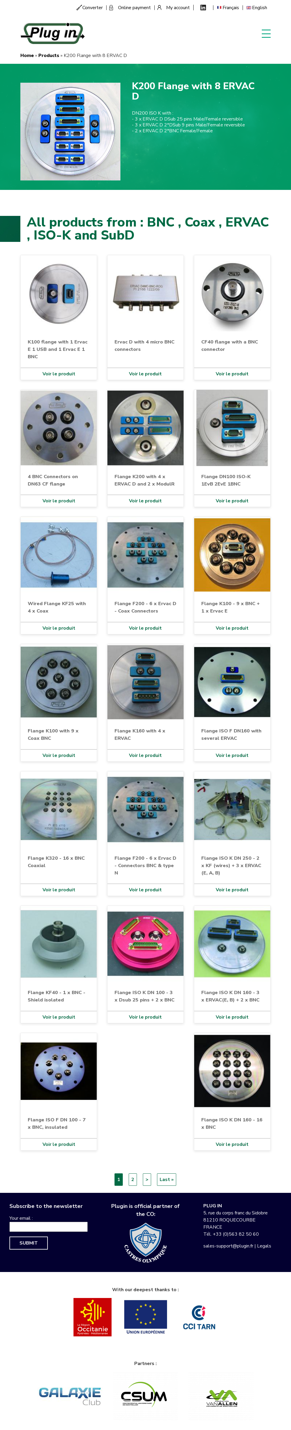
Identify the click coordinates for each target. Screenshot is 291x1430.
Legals (264, 1246)
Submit (28, 1243)
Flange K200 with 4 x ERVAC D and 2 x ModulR (144, 480)
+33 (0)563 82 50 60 (236, 1234)
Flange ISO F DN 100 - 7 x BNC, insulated (57, 1123)
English (259, 7)
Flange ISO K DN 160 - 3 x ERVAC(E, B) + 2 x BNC (230, 996)
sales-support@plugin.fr (228, 1246)
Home (27, 55)
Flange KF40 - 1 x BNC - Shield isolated (56, 996)
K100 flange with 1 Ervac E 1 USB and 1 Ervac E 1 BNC (57, 349)
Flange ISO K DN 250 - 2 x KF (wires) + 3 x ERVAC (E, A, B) (231, 865)
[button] (70, 131)
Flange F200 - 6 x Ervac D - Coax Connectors (145, 607)
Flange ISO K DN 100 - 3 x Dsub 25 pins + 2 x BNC (144, 996)
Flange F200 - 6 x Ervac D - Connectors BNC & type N (145, 865)
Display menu (266, 33)
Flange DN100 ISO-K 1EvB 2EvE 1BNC (226, 480)
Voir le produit (58, 374)
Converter (92, 7)
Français (231, 7)
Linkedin (203, 7)
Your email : (21, 1218)
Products (48, 55)
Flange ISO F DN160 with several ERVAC (231, 734)
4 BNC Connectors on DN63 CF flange (53, 480)
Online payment (134, 7)
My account (178, 7)
